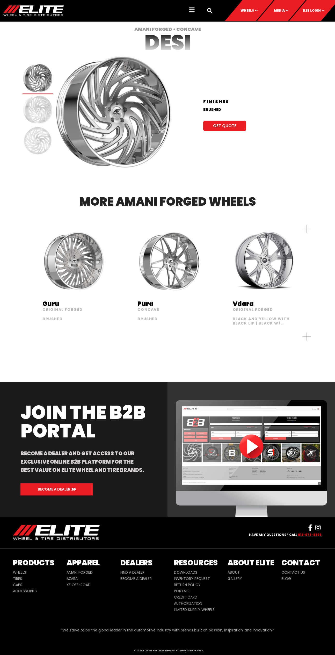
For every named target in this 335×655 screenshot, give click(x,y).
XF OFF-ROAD (79, 584)
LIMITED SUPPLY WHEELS (194, 609)
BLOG (286, 578)
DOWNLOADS (185, 572)
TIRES (17, 578)
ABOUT (234, 572)
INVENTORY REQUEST (192, 578)
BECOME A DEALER (136, 578)
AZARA (72, 578)
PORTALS (182, 591)
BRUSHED (212, 109)
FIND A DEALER (132, 572)
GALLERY (235, 578)
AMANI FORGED (80, 572)
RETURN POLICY (187, 584)
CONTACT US (293, 572)
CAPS (17, 584)
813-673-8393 (310, 534)
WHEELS (19, 572)
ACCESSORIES (25, 591)
